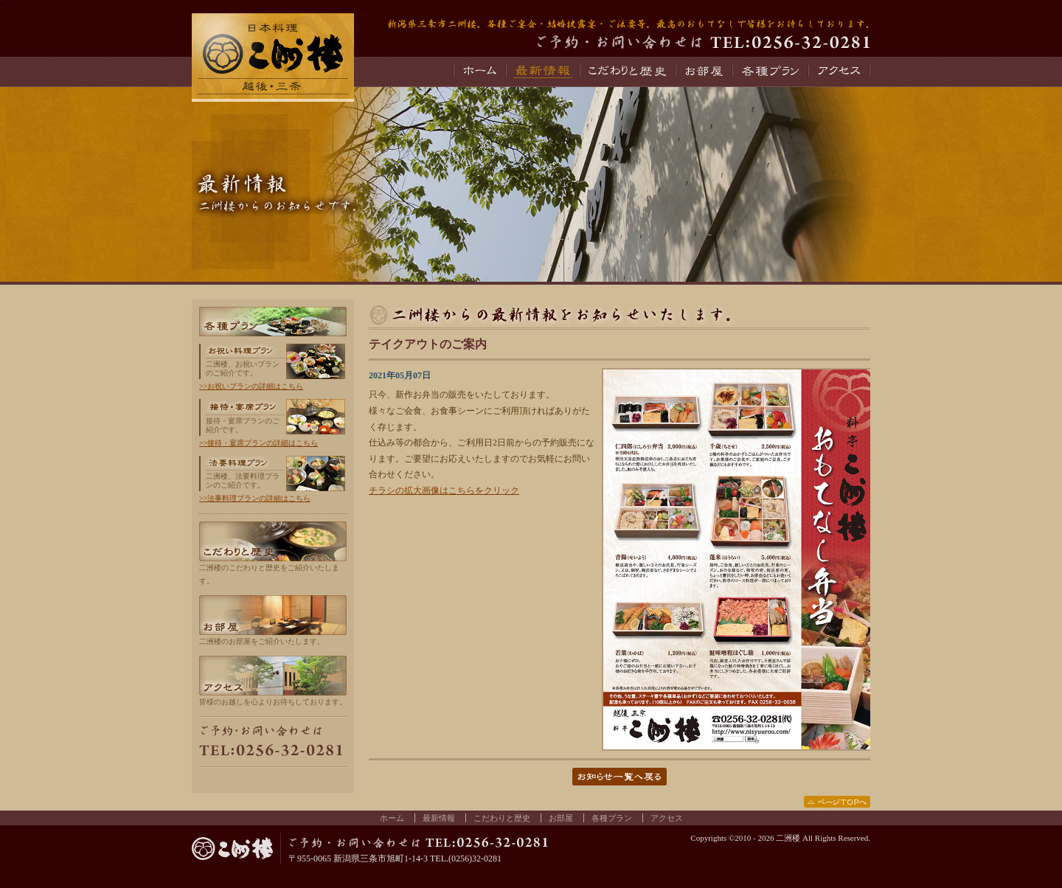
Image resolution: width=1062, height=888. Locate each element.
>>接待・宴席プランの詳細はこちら (258, 443)
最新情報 (542, 71)
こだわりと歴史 (627, 71)
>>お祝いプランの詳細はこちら (251, 386)
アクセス (839, 71)
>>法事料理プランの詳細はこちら (254, 498)
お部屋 (703, 71)
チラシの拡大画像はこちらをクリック (444, 490)
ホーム (479, 71)
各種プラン (770, 71)
